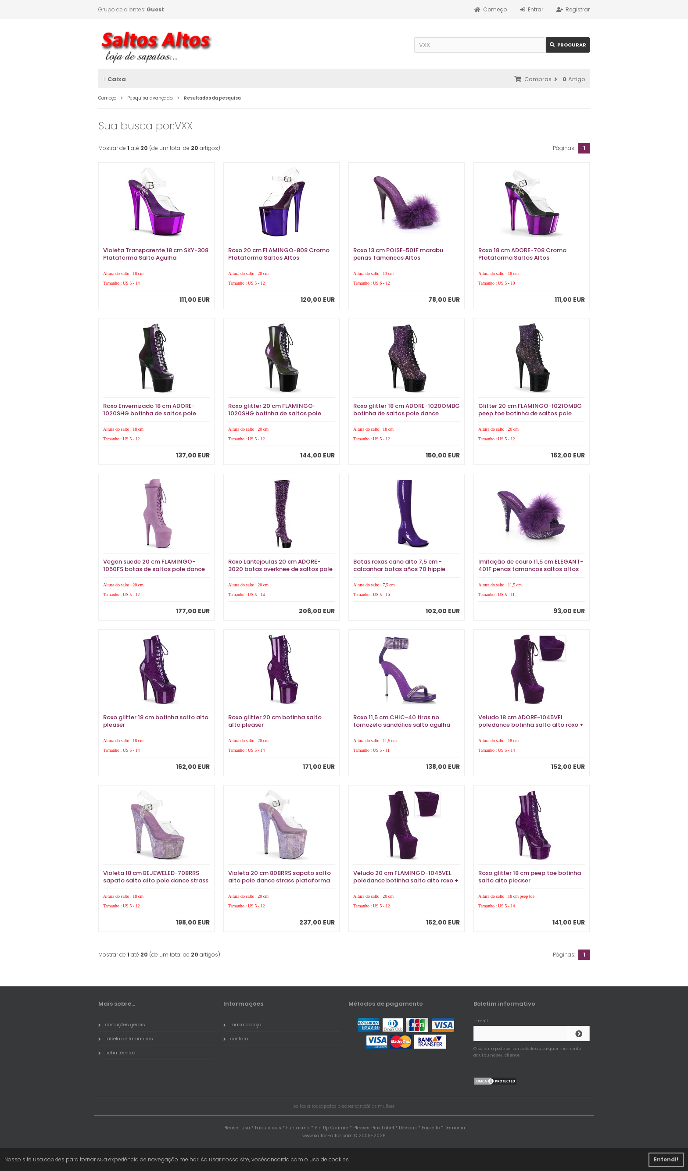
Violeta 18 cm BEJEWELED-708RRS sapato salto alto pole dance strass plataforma (155, 880)
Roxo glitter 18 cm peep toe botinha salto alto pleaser (529, 877)
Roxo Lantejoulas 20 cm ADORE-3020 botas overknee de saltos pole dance (280, 569)
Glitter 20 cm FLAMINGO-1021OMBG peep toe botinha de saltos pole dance (530, 413)
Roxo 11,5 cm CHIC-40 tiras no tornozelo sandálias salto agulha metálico (401, 724)
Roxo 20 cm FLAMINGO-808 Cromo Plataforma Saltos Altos (279, 254)
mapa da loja (242, 1024)
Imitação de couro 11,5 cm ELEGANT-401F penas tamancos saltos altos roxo (530, 569)
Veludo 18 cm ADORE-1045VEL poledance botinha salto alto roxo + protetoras (531, 724)
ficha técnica (117, 1052)
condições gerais (121, 1024)
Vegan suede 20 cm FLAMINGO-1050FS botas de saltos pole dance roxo (154, 569)
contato (235, 1038)
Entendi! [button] (666, 1159)
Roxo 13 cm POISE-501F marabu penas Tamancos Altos (398, 254)
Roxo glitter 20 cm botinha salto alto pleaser (275, 721)
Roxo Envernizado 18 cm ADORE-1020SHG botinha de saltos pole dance (149, 413)
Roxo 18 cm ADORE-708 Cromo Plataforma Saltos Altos (522, 254)
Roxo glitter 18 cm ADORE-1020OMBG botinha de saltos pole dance (406, 410)
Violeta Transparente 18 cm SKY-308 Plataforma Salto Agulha (155, 254)
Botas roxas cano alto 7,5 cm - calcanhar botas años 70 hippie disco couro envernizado (399, 569)
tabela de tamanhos (125, 1038)
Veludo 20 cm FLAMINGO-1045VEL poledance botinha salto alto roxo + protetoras (406, 880)
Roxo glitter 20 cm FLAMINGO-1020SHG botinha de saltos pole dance (274, 413)
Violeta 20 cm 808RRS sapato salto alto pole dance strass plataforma (279, 877)
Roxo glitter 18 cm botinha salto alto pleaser (155, 721)
